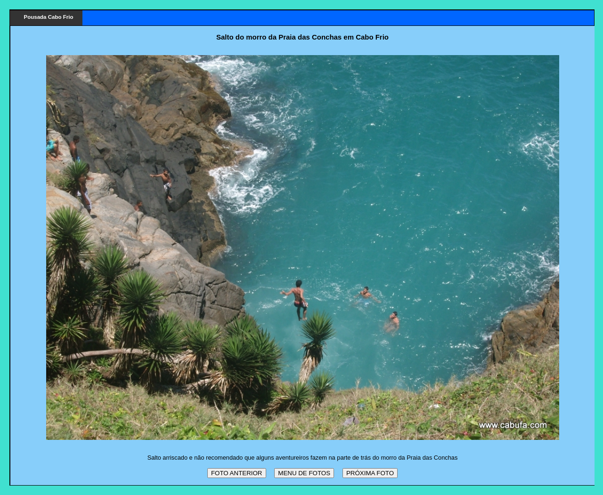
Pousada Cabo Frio (48, 17)
